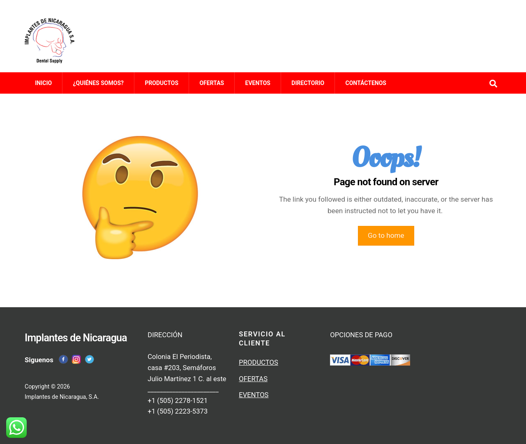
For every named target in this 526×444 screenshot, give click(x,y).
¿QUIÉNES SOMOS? (98, 87)
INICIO (43, 87)
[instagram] (76, 357)
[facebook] (63, 357)
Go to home (386, 238)
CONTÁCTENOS (366, 87)
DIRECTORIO (307, 87)
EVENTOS (257, 87)
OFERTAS (211, 87)
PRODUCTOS (161, 87)
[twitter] (90, 357)
